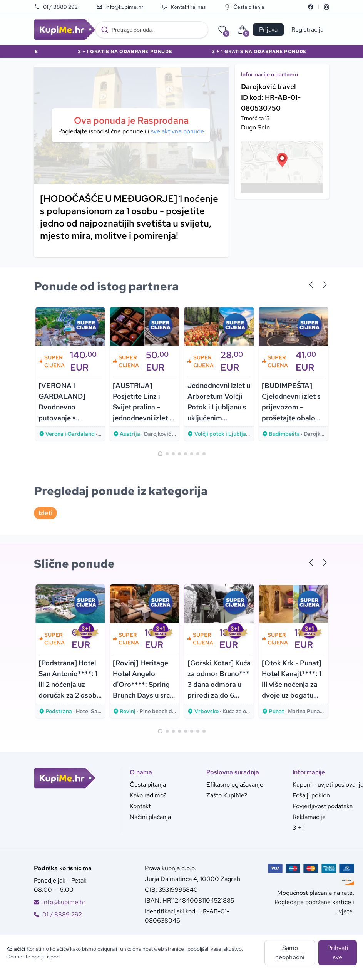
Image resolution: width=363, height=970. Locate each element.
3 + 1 (299, 828)
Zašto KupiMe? (226, 795)
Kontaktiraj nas (184, 6)
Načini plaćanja (150, 817)
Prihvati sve (337, 952)
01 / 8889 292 (56, 6)
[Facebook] (311, 7)
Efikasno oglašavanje (234, 784)
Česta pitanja (244, 6)
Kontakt (140, 806)
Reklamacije (309, 817)
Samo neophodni (289, 952)
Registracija (307, 29)
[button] (282, 160)
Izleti (45, 513)
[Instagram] (326, 7)
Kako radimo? (148, 795)
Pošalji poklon (311, 795)
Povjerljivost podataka (323, 806)
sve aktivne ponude (177, 131)
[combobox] (151, 29)
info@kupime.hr (119, 6)
